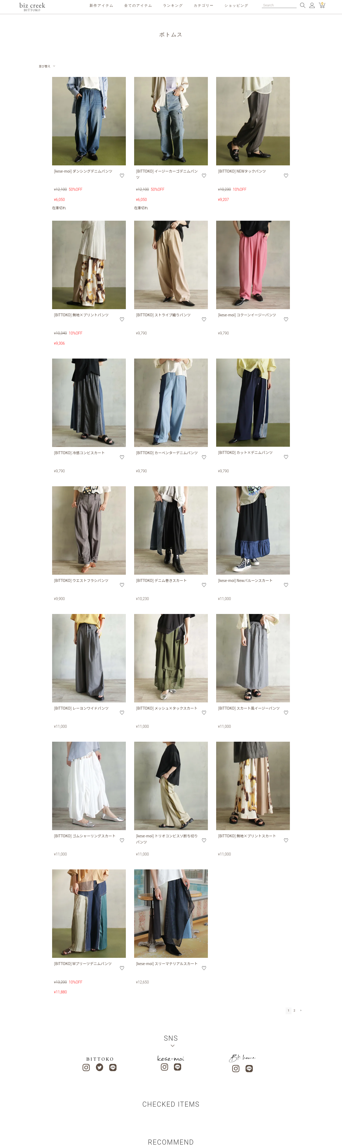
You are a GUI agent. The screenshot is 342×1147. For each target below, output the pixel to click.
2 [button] (294, 1010)
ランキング (173, 5)
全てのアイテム (138, 5)
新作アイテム (102, 5)
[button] (300, 1010)
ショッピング (236, 5)
